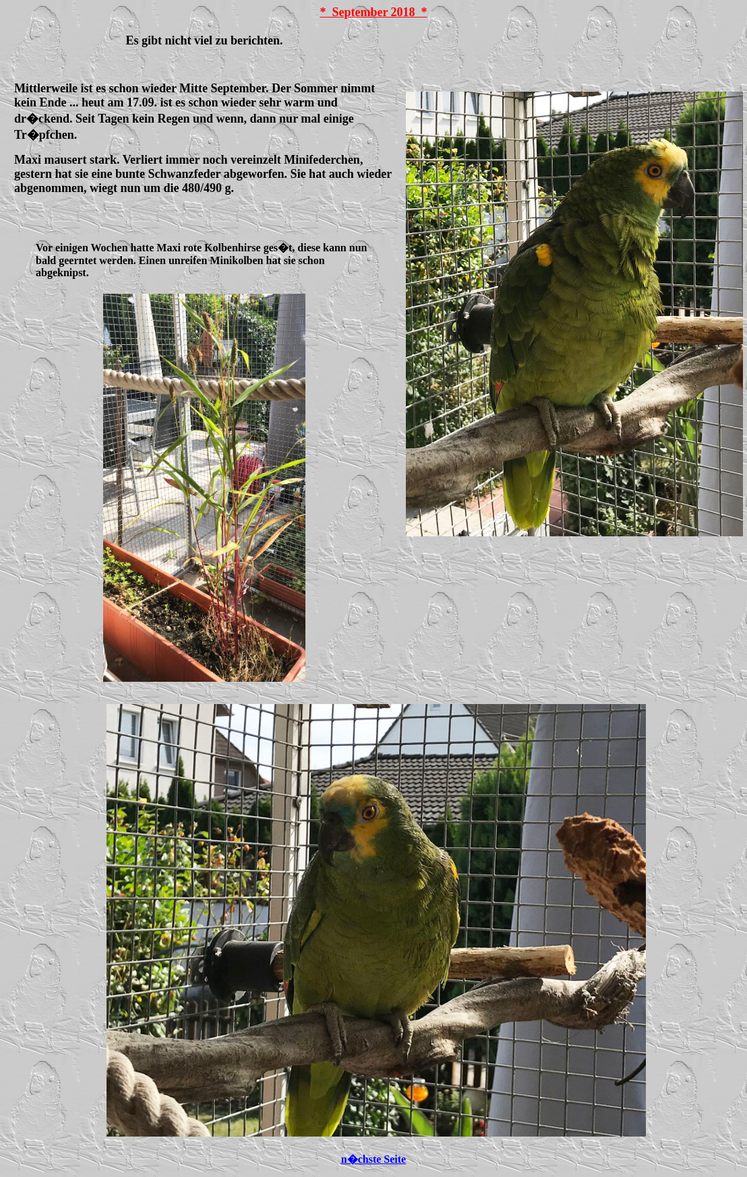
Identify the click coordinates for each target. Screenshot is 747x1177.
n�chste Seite (373, 1159)
